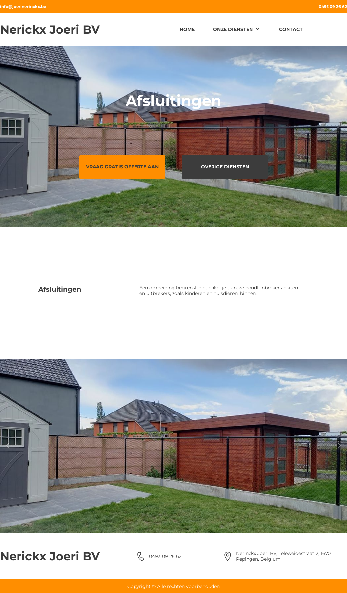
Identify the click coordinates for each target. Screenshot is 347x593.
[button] (7, 446)
